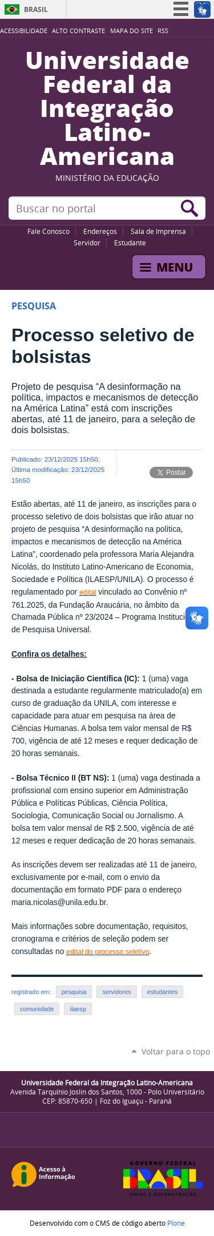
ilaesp (78, 1008)
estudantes (162, 991)
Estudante (130, 242)
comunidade (37, 1008)
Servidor (87, 242)
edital (87, 592)
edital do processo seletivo (107, 952)
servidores (116, 991)
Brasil (36, 9)
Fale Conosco (48, 231)
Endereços (100, 231)
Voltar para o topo (176, 1051)
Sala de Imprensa (158, 231)
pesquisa (74, 991)
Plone (176, 1222)
